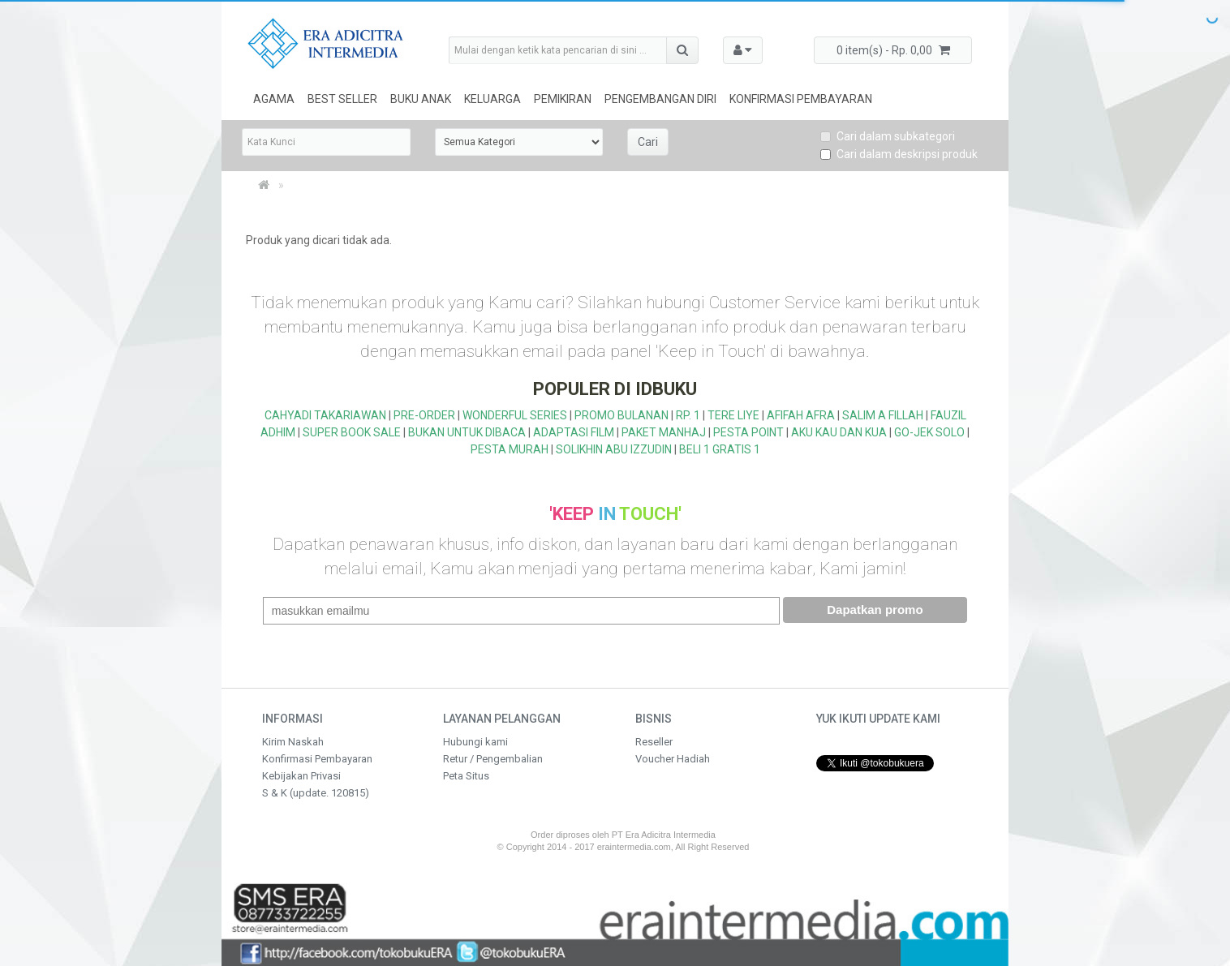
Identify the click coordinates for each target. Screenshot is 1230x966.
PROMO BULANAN (621, 415)
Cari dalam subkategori (887, 136)
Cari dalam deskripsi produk (899, 154)
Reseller (654, 742)
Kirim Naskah (293, 742)
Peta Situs (466, 776)
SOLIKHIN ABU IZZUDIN (614, 449)
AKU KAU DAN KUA (839, 432)
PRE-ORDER (424, 415)
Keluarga (492, 98)
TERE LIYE (733, 415)
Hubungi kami (475, 742)
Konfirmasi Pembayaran (800, 98)
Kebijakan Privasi (301, 776)
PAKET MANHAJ (663, 432)
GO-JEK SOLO (929, 432)
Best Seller (342, 98)
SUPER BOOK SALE (352, 432)
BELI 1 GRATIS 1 (719, 449)
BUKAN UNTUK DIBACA (467, 432)
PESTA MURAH (509, 449)
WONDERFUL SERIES (514, 415)
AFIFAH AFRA (801, 415)
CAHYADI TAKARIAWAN (325, 415)
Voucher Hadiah (672, 759)
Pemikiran (562, 98)
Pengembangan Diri (660, 98)
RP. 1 (688, 415)
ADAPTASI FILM (573, 432)
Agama (274, 98)
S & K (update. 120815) (315, 793)
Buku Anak (420, 98)
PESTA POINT (748, 432)
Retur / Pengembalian (493, 759)
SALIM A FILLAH (882, 415)
